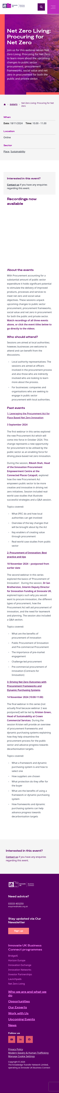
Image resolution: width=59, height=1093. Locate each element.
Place (6, 151)
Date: (7, 123)
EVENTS (13, 104)
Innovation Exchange (19, 965)
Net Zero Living (16, 983)
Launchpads (15, 979)
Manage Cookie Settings (21, 1056)
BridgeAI (13, 955)
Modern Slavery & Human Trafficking (28, 1052)
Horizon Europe (16, 960)
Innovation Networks (19, 969)
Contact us (13, 184)
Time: (29, 123)
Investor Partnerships (20, 974)
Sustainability (18, 151)
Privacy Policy (15, 1049)
